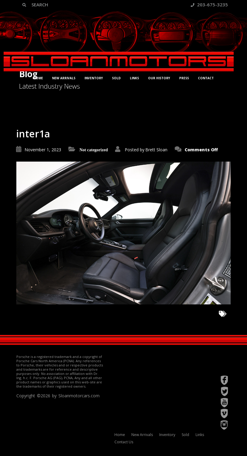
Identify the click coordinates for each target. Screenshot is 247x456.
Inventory (93, 78)
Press (184, 78)
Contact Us (123, 442)
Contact (206, 78)
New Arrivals (63, 78)
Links (134, 78)
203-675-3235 (209, 5)
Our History (159, 78)
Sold (116, 78)
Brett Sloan (156, 150)
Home (38, 78)
